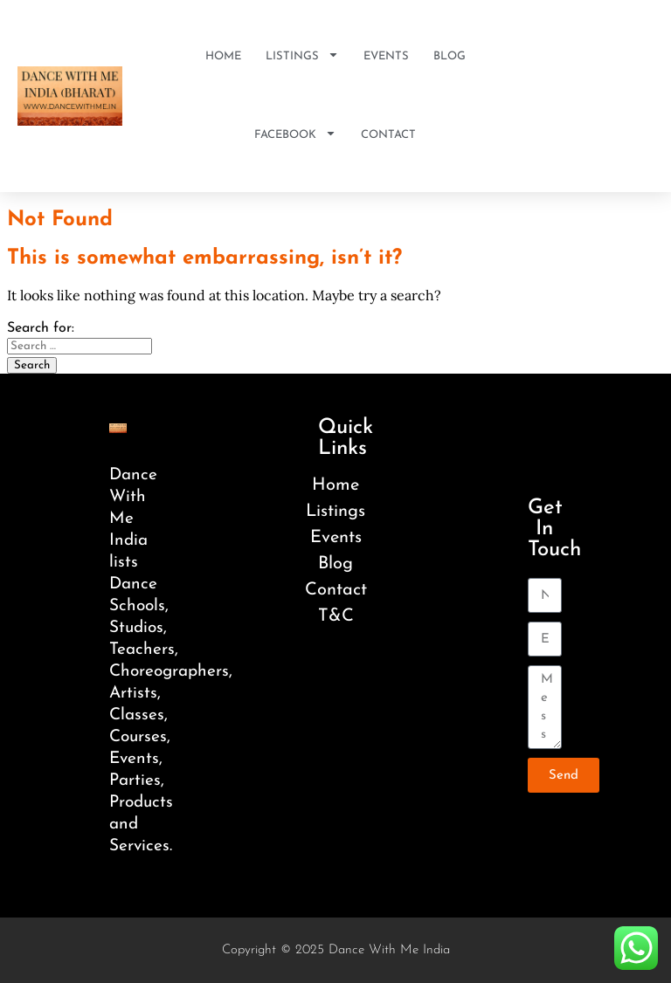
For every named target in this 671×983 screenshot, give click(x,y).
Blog (449, 56)
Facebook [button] (295, 136)
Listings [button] (302, 57)
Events (386, 56)
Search (32, 365)
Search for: (40, 328)
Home (223, 56)
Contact (388, 135)
